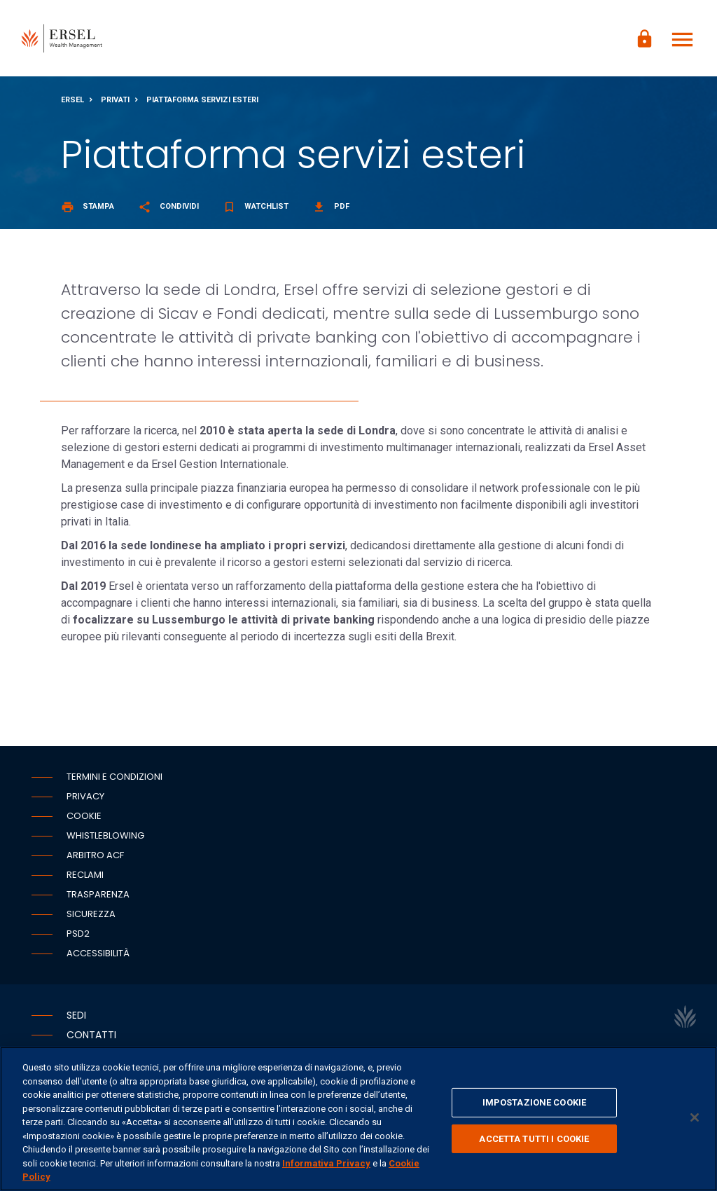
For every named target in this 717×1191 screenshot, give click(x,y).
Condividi (168, 207)
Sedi (76, 1016)
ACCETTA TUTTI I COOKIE (534, 1139)
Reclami (85, 875)
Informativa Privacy (326, 1163)
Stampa (87, 207)
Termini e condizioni (114, 777)
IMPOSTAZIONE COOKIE (534, 1102)
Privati (115, 100)
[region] (358, 1119)
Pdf (330, 207)
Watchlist (255, 207)
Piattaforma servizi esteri (202, 100)
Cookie (84, 816)
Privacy (85, 797)
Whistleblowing (105, 836)
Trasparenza (98, 895)
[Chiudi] (694, 1117)
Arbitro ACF (95, 855)
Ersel (72, 100)
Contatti (91, 1035)
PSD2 (78, 934)
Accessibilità (98, 954)
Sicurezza (91, 914)
